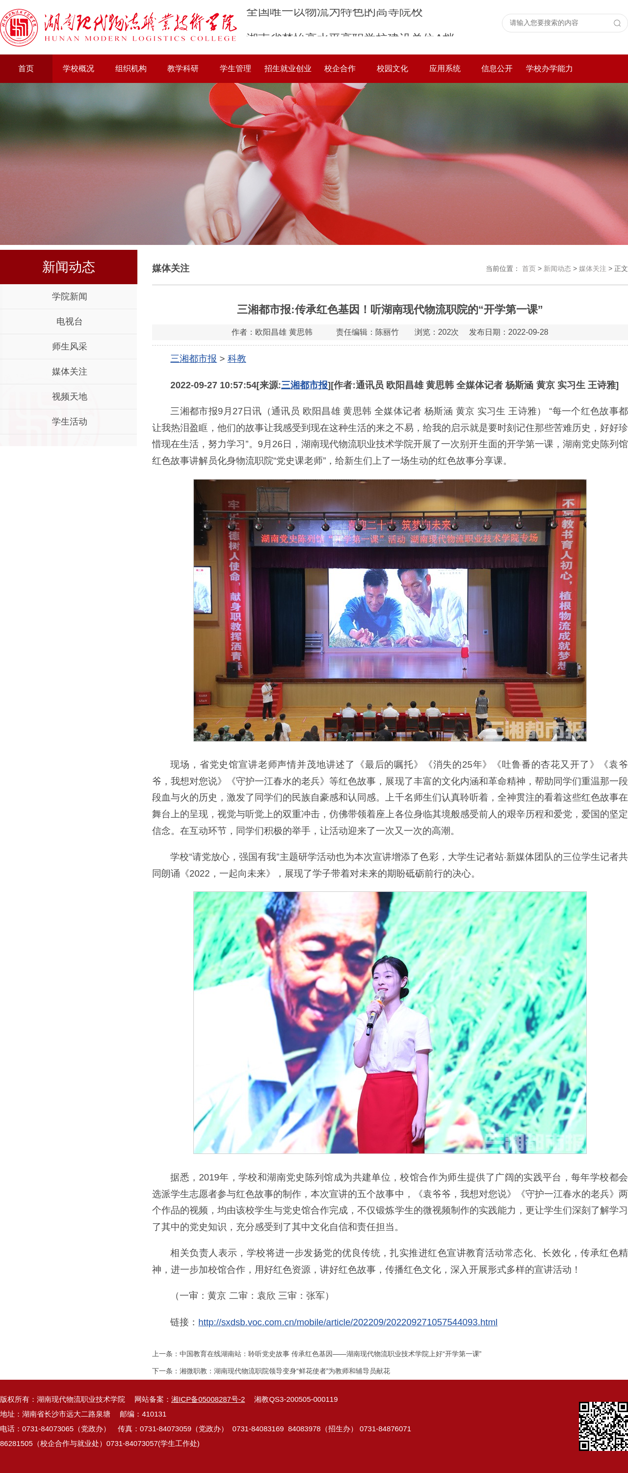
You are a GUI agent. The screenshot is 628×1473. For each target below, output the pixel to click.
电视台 (69, 321)
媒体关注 (69, 371)
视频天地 (69, 397)
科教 (237, 358)
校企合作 (340, 68)
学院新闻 (69, 296)
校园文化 (392, 68)
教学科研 (183, 68)
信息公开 (497, 68)
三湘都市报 (193, 358)
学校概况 (78, 68)
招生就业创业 (288, 68)
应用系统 (445, 68)
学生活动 (69, 422)
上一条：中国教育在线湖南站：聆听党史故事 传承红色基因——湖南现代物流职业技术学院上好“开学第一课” (316, 1354)
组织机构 (131, 68)
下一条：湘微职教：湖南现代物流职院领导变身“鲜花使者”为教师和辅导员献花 (271, 1371)
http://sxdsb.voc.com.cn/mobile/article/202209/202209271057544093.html (347, 1322)
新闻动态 (557, 268)
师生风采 (69, 346)
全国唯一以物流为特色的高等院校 (334, 22)
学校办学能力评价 (549, 73)
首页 (26, 68)
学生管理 (235, 68)
